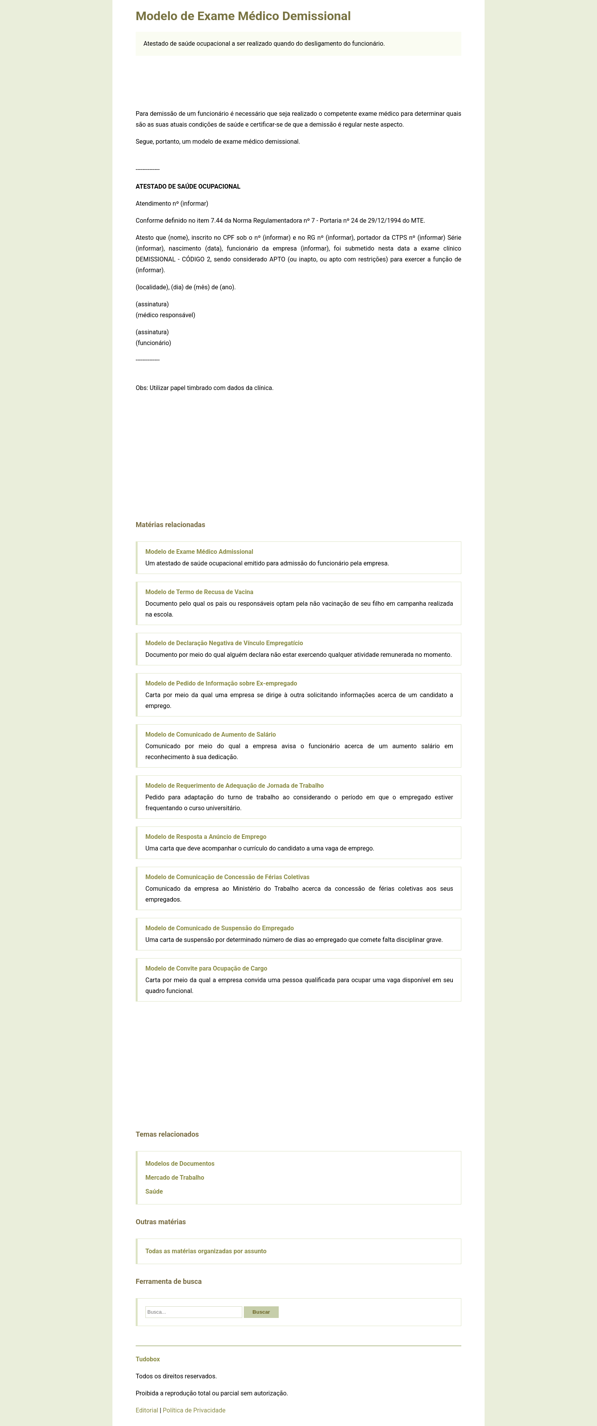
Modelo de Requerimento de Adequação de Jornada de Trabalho (234, 785)
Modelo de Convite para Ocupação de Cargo (206, 968)
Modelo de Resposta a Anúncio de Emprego (205, 836)
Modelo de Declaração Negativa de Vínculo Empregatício (224, 643)
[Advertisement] (298, 81)
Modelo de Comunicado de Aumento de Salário (210, 734)
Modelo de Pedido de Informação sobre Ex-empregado (221, 683)
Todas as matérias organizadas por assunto (206, 1251)
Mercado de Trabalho (174, 1177)
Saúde (154, 1191)
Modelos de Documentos (179, 1163)
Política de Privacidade (194, 1410)
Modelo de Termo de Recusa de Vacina (199, 592)
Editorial (147, 1410)
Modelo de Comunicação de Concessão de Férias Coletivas (227, 877)
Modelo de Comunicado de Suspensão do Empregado (219, 928)
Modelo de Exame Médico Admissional (199, 551)
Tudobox (148, 1359)
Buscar (261, 1312)
